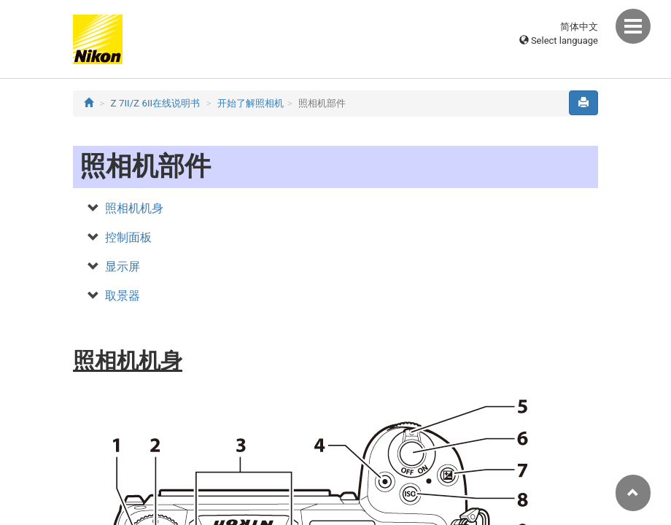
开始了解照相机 (250, 103)
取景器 (122, 296)
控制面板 (128, 237)
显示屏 (122, 266)
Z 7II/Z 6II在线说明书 (156, 103)
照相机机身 (134, 208)
